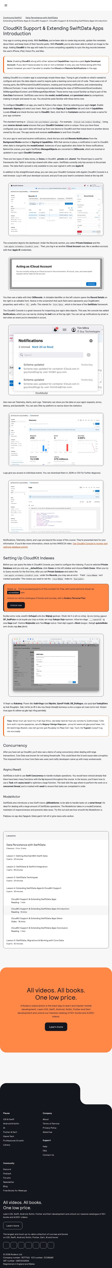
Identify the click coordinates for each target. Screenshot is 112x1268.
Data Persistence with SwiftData (42, 17)
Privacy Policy (49, 1127)
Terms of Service (51, 1123)
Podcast (7, 1173)
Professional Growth (13, 1140)
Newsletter (8, 1182)
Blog (5, 1186)
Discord (7, 1169)
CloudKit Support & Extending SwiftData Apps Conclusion (39, 928)
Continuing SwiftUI (12, 17)
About (46, 1119)
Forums (7, 1177)
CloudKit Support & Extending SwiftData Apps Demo (36, 918)
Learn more (56, 1026)
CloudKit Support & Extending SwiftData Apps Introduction (40, 908)
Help (45, 1146)
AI (4, 1127)
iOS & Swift (8, 1119)
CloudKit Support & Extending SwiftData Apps (33, 899)
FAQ (45, 1150)
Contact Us (48, 1155)
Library (6, 1144)
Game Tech (8, 1136)
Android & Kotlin (11, 1123)
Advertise (47, 1132)
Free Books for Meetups (15, 1190)
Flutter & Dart (10, 1132)
